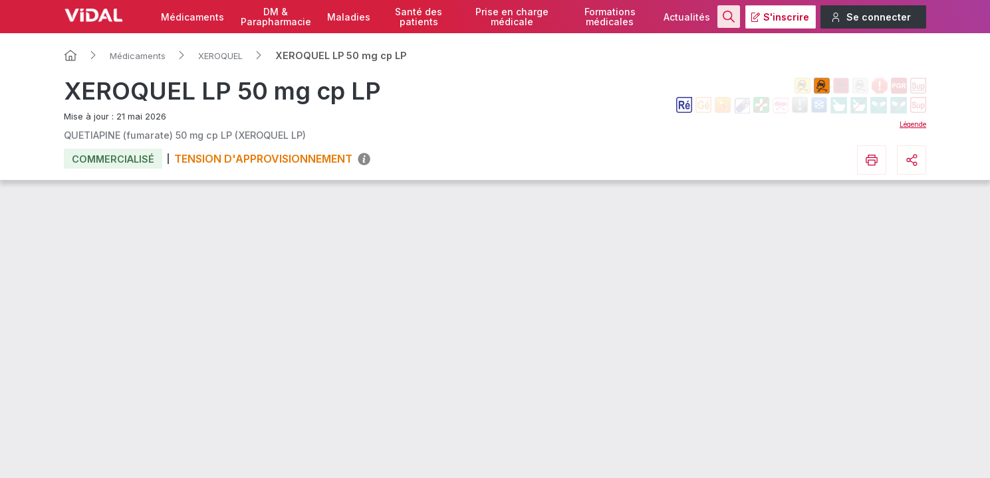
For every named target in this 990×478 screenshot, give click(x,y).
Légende (913, 124)
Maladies (348, 17)
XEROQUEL (220, 55)
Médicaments (192, 17)
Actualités (687, 17)
